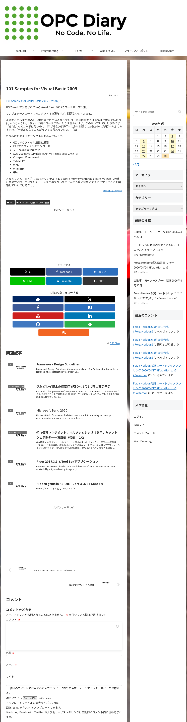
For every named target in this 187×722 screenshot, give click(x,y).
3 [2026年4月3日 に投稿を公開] (172, 136)
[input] (158, 112)
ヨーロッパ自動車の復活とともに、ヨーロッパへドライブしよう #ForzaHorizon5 (158, 249)
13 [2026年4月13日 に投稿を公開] (143, 146)
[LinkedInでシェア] (93, 272)
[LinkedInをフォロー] (71, 290)
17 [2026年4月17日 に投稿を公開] (172, 146)
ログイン (139, 417)
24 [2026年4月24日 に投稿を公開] (172, 151)
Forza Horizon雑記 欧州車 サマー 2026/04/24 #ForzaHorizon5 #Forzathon (154, 267)
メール (11, 622)
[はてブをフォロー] (56, 290)
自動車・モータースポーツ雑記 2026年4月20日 (158, 282)
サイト (10, 634)
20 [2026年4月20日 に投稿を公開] (143, 151)
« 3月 (136, 164)
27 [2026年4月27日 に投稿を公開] (143, 156)
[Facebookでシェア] (34, 272)
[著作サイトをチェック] (33, 290)
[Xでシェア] (15, 272)
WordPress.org (143, 441)
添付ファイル (14, 655)
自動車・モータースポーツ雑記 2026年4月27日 (158, 234)
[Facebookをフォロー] (48, 290)
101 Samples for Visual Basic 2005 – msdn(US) (34, 101)
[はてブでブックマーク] (54, 272)
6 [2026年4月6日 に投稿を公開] (144, 141)
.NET (10, 202)
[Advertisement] (64, 74)
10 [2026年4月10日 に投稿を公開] (172, 141)
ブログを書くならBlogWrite (112, 191)
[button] (112, 272)
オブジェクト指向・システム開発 (33, 202)
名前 (10, 610)
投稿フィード (142, 425)
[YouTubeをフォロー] (64, 290)
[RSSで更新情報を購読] (94, 290)
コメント (13, 577)
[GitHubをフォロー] (79, 290)
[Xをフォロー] (41, 290)
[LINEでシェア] (73, 272)
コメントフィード (144, 433)
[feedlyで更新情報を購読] (87, 290)
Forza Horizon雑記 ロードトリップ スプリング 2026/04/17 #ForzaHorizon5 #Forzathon (158, 298)
